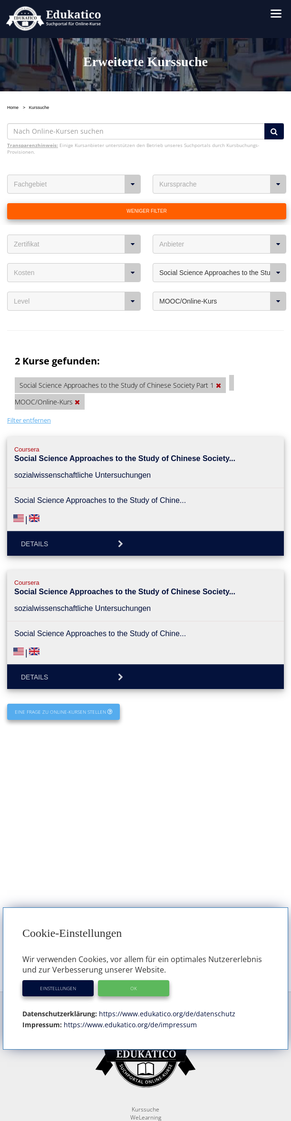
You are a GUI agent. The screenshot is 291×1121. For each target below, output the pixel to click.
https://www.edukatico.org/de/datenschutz (166, 1013)
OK (133, 988)
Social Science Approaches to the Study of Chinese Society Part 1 (222, 272)
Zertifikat (77, 244)
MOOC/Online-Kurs (222, 301)
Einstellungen (58, 988)
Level (77, 301)
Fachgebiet (77, 184)
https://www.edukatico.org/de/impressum (129, 1024)
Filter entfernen (29, 420)
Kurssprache (222, 184)
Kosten (77, 272)
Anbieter (222, 244)
